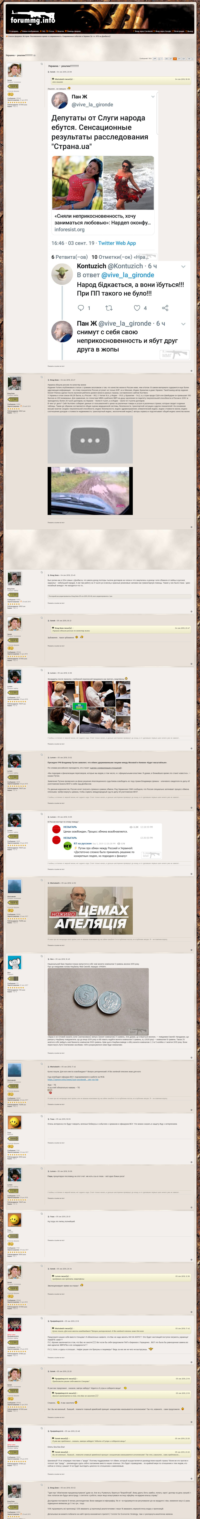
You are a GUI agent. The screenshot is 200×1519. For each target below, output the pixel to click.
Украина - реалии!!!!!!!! (19, 55)
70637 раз (22, 704)
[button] (155, 58)
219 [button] (179, 59)
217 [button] (171, 59)
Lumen (58, 1276)
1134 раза (22, 990)
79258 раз (22, 921)
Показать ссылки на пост (56, 366)
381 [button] (189, 59)
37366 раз (22, 1353)
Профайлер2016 (61, 1379)
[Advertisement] (100, 46)
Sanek (57, 1438)
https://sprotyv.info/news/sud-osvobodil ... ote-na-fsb (73, 1080)
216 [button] (166, 59)
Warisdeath (60, 79)
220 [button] (183, 59)
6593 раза (22, 1157)
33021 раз (22, 411)
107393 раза (23, 104)
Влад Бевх (59, 628)
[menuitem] (42, 31)
